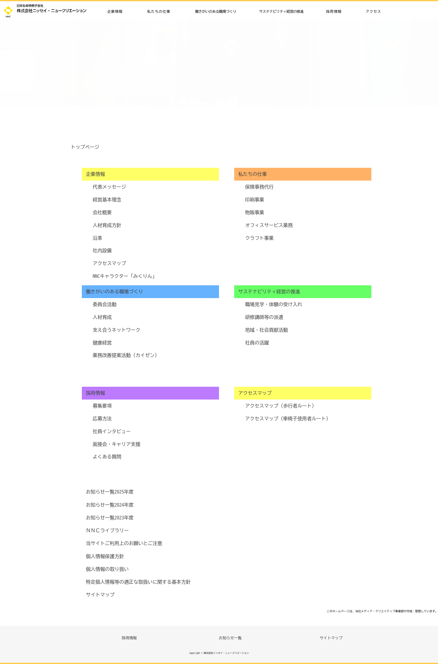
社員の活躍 (257, 342)
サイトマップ (32, 24)
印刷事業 (254, 199)
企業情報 (115, 11)
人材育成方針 (107, 225)
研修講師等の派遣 (264, 317)
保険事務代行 (259, 186)
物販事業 (254, 212)
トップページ (85, 147)
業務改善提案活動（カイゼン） (126, 355)
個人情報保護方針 (105, 556)
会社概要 (102, 212)
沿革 (97, 238)
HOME (9, 24)
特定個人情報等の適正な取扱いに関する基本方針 (138, 582)
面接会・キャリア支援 (116, 444)
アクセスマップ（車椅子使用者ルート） (288, 418)
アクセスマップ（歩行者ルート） (281, 405)
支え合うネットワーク (116, 330)
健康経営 (102, 342)
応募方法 (102, 418)
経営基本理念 (107, 199)
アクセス (373, 11)
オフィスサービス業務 (269, 225)
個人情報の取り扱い (107, 569)
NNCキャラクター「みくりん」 (125, 276)
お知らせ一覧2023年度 (110, 517)
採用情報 (334, 11)
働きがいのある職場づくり (215, 11)
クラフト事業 (259, 238)
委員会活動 (105, 304)
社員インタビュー (112, 431)
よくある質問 (107, 456)
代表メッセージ (109, 186)
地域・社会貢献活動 (266, 330)
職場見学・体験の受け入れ (273, 304)
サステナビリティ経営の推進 (281, 11)
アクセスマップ (109, 263)
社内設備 (102, 250)
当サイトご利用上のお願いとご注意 (124, 543)
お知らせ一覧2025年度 (110, 491)
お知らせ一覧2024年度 (110, 504)
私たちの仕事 (158, 11)
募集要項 (102, 405)
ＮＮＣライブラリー (107, 530)
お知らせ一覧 (230, 638)
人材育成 (102, 317)
